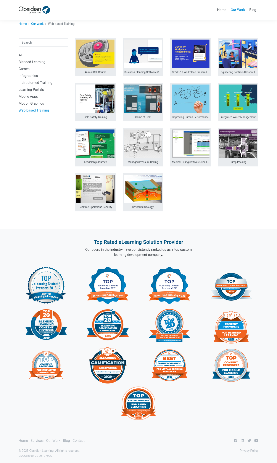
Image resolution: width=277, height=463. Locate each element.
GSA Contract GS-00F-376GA (35, 455)
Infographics (28, 76)
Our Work (238, 10)
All (21, 55)
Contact (78, 441)
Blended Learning (32, 62)
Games (24, 69)
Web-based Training (34, 110)
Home (221, 10)
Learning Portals (31, 90)
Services (37, 441)
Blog (252, 10)
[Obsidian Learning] (34, 9)
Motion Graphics (31, 103)
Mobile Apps (28, 96)
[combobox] (43, 42)
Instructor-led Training (35, 83)
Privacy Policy (249, 450)
